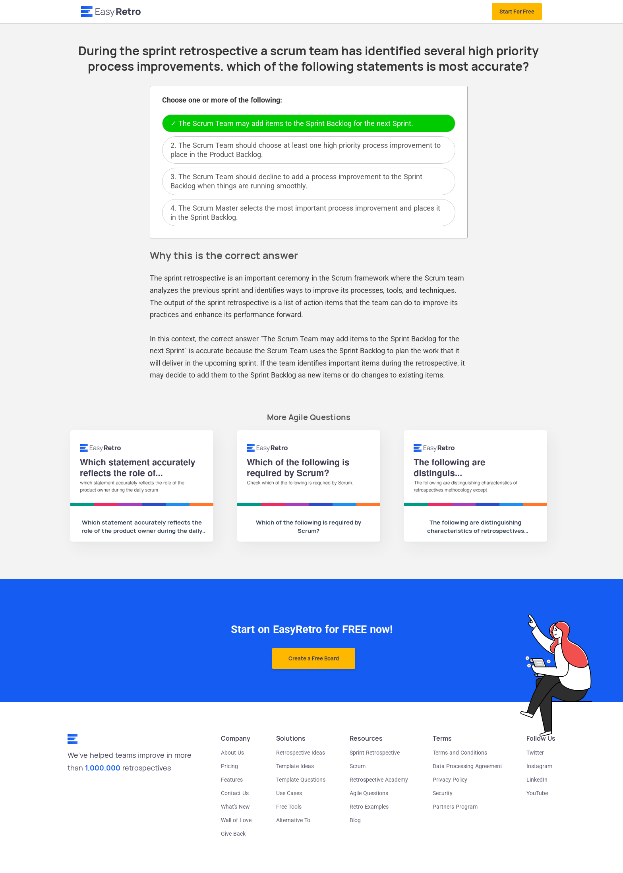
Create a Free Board (313, 658)
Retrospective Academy (379, 779)
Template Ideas (295, 766)
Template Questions (300, 779)
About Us (232, 752)
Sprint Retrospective (375, 752)
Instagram (539, 766)
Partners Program (455, 806)
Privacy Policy (450, 779)
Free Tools (289, 806)
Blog (355, 820)
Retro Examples (369, 806)
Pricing (229, 766)
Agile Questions (369, 793)
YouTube (537, 793)
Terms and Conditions (460, 752)
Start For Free (516, 11)
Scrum (358, 766)
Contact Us (235, 793)
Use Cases (289, 793)
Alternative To (293, 820)
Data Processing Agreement (467, 766)
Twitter (535, 752)
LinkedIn (537, 779)
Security (443, 793)
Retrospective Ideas (300, 752)
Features (232, 779)
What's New (235, 806)
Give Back (233, 833)
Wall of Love (236, 820)
